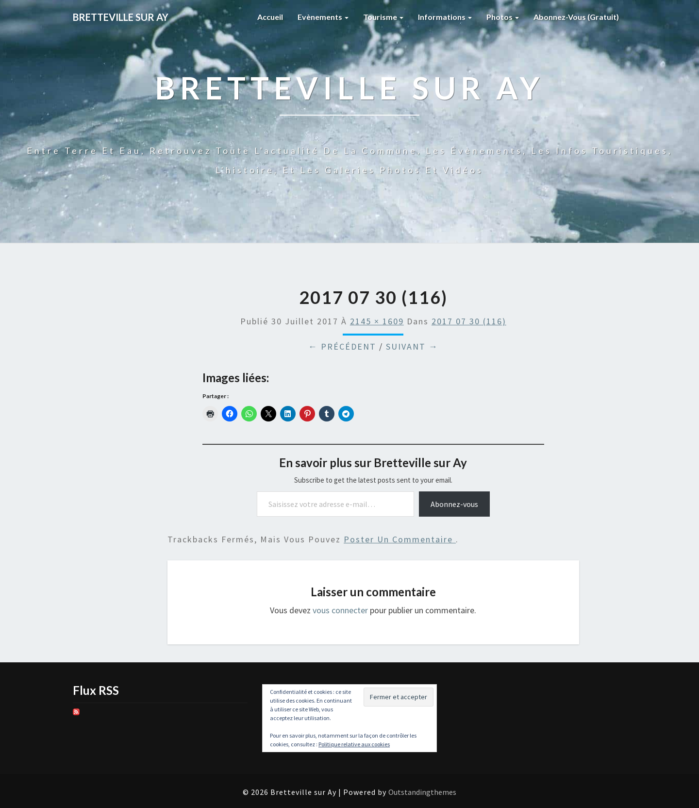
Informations (445, 16)
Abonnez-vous (454, 504)
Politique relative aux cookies (354, 744)
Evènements (323, 16)
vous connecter (340, 610)
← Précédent (342, 346)
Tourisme (383, 16)
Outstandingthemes (422, 792)
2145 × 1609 (377, 321)
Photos (502, 16)
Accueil (270, 16)
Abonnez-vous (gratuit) (576, 16)
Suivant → (412, 346)
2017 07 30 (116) (469, 321)
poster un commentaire (400, 539)
